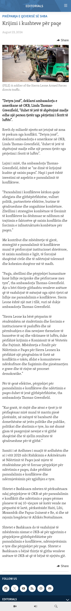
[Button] (63, 40)
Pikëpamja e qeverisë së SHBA (24, 16)
